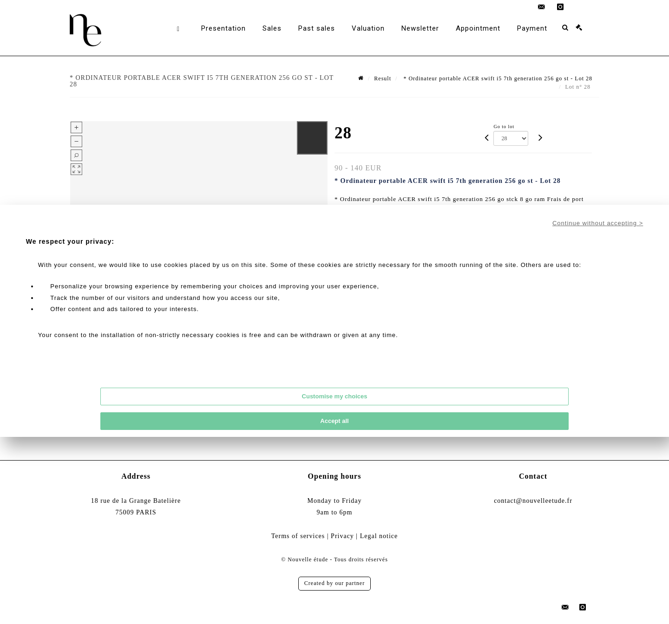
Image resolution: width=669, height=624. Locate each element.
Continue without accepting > (597, 223)
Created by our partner (334, 583)
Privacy (342, 536)
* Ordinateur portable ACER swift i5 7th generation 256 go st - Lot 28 (496, 78)
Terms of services (298, 536)
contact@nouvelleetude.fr (533, 500)
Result (382, 78)
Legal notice (379, 536)
